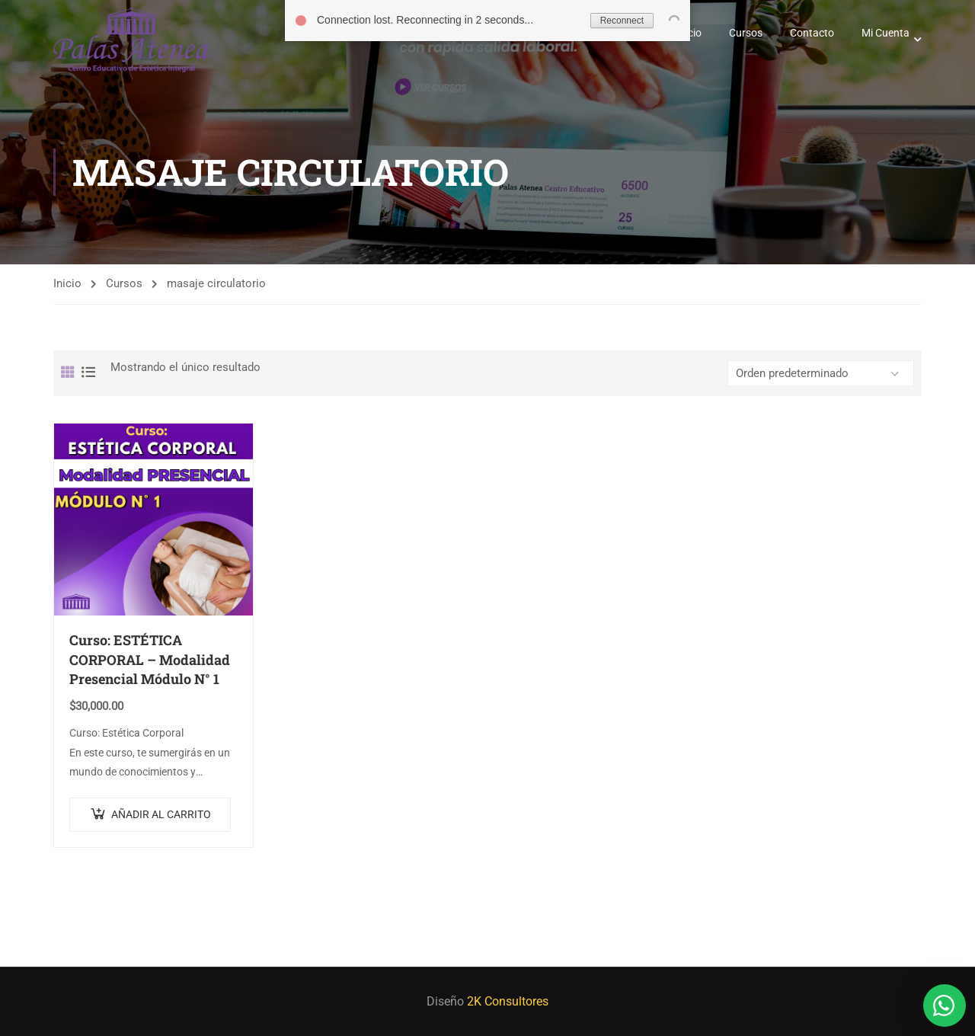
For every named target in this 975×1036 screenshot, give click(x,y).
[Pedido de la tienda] (820, 373)
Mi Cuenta (885, 33)
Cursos (745, 33)
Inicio (67, 283)
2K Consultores (507, 1001)
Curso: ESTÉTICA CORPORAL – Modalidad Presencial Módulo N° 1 (149, 659)
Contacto (812, 33)
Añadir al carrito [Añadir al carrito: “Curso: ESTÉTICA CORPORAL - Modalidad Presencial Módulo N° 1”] (161, 814)
